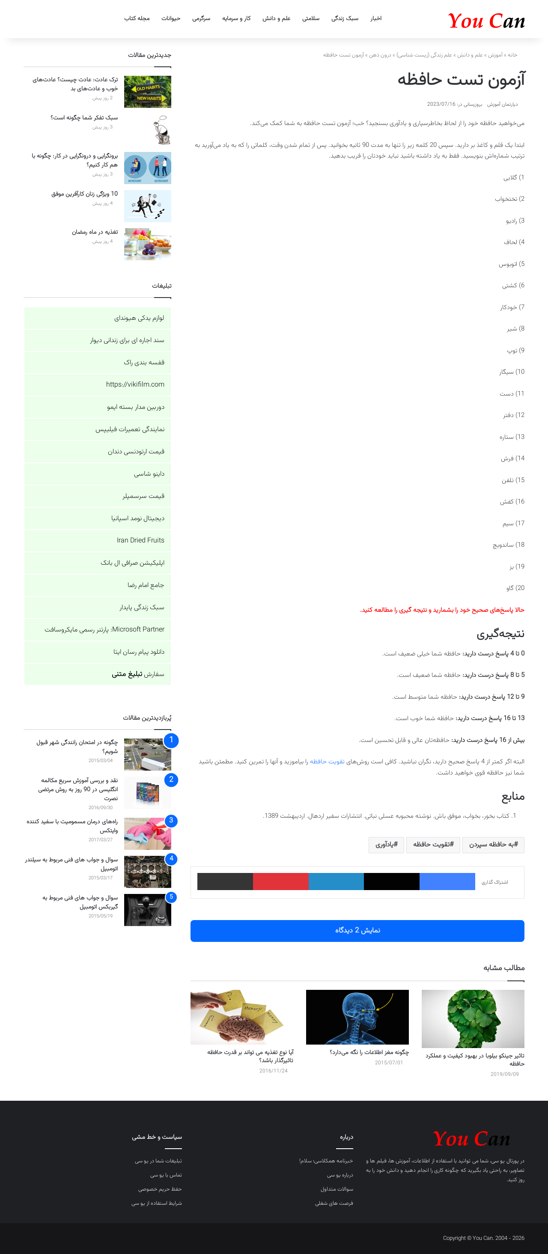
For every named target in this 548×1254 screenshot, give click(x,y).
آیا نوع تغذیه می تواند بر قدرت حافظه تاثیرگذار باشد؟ (250, 1057)
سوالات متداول (337, 1189)
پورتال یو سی (505, 1161)
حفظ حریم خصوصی (160, 1189)
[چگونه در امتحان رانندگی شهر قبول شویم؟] (147, 755)
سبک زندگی (344, 19)
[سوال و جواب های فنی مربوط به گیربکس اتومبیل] (147, 910)
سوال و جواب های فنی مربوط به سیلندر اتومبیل (71, 864)
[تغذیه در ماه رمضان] (147, 244)
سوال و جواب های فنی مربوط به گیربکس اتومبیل (80, 903)
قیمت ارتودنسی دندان (136, 451)
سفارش (138, 674)
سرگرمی (201, 19)
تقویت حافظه (327, 762)
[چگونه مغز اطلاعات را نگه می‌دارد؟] (357, 1017)
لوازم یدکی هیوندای (139, 318)
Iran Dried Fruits (140, 540)
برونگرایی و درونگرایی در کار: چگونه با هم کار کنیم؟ (75, 161)
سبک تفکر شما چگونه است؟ (84, 118)
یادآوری (384, 845)
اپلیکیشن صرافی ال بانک (132, 563)
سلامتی (310, 19)
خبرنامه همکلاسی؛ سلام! (326, 1161)
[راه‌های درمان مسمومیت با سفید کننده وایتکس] (147, 834)
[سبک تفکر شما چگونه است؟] (147, 130)
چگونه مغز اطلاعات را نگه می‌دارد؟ (369, 1052)
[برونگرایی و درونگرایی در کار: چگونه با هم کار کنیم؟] (147, 168)
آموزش (495, 55)
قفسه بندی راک (144, 362)
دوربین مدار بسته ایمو (135, 407)
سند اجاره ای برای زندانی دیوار (127, 340)
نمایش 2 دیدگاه (357, 930)
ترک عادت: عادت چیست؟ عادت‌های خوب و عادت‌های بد (75, 84)
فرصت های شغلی (334, 1203)
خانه (516, 55)
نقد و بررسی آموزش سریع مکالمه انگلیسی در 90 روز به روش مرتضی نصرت (78, 790)
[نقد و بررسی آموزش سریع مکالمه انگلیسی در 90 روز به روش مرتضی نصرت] (147, 793)
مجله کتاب (136, 19)
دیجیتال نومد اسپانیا (137, 518)
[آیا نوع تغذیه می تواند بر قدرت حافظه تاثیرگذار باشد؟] (242, 1017)
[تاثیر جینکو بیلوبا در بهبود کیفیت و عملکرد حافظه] (473, 1019)
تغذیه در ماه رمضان (95, 232)
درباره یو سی (340, 1175)
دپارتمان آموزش (502, 104)
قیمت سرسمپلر (143, 496)
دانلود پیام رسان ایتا (138, 652)
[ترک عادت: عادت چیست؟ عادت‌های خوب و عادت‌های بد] (147, 92)
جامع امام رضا (146, 585)
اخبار (375, 19)
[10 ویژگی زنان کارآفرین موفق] (147, 206)
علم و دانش (276, 19)
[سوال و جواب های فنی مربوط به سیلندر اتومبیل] (147, 872)
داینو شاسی (149, 474)
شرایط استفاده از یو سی (156, 1203)
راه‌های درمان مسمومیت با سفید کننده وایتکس (72, 826)
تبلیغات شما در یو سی (158, 1161)
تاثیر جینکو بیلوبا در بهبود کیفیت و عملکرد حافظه (475, 1060)
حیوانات (170, 19)
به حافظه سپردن (491, 845)
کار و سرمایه (236, 19)
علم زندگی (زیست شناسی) (424, 55)
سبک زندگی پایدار (141, 607)
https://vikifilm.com (135, 385)
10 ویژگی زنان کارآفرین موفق (84, 194)
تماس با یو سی (166, 1175)
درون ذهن (380, 55)
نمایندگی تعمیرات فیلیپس (129, 429)
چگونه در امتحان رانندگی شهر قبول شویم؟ (77, 747)
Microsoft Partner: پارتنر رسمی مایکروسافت (104, 630)
